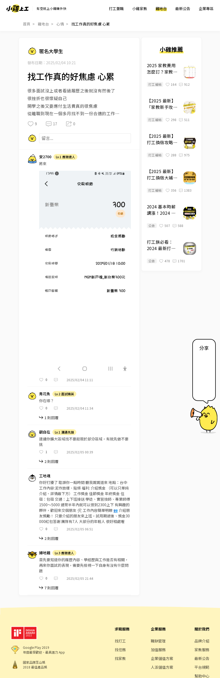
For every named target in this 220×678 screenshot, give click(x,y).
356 (173, 190)
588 (180, 225)
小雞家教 (139, 8)
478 (167, 261)
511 (187, 119)
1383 (188, 190)
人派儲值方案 (162, 667)
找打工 (120, 640)
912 (187, 84)
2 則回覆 (51, 461)
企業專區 (206, 8)
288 (173, 155)
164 (173, 84)
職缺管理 (158, 640)
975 (187, 155)
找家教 (120, 658)
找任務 (120, 649)
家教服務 (201, 649)
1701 (181, 261)
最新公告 (182, 8)
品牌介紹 (201, 640)
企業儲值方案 (162, 658)
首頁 (27, 24)
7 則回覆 (51, 587)
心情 (60, 24)
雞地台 (161, 8)
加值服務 (158, 649)
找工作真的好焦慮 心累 (90, 24)
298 (173, 119)
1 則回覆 (51, 417)
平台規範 (201, 667)
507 (167, 225)
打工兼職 (116, 8)
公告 (151, 225)
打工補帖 (155, 84)
